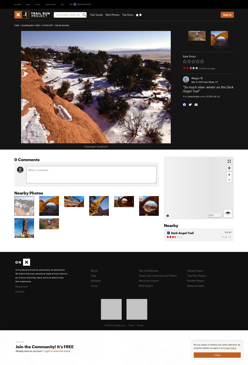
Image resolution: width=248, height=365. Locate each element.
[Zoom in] (229, 174)
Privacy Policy (230, 348)
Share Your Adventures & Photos (158, 275)
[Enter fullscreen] (229, 161)
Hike (38, 4)
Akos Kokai (193, 96)
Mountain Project (149, 280)
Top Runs (127, 14)
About (94, 270)
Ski (63, 4)
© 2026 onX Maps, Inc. (115, 325)
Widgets (96, 280)
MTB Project (146, 285)
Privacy (140, 325)
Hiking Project (195, 270)
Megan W (197, 78)
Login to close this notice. (57, 351)
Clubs (94, 285)
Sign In (227, 14)
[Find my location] (229, 167)
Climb (17, 4)
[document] (217, 350)
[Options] (228, 213)
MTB (28, 4)
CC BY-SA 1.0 (213, 96)
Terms (131, 325)
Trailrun (51, 4)
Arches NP (47, 25)
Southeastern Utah (30, 25)
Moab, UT (213, 82)
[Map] (198, 188)
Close (217, 355)
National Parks (195, 285)
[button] (184, 104)
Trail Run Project (196, 275)
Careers (19, 291)
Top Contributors (148, 270)
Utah (16, 25)
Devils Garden (62, 25)
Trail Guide (96, 14)
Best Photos (112, 14)
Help (93, 275)
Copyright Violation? (96, 146)
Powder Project (195, 280)
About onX (21, 286)
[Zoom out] (229, 179)
